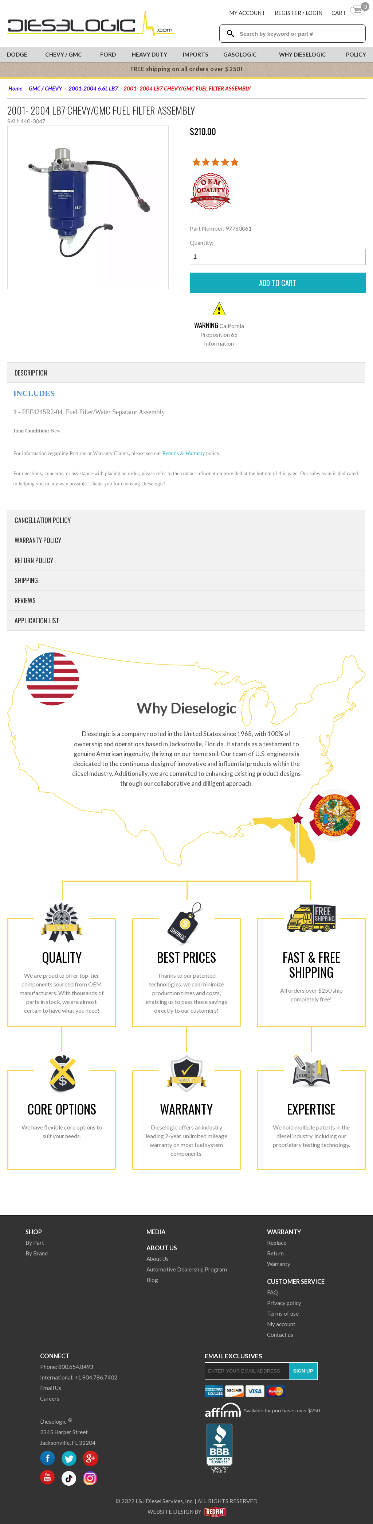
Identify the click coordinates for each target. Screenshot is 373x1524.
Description (31, 372)
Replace (276, 1242)
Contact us (280, 1334)
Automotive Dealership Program (186, 1269)
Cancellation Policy (43, 520)
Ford (108, 54)
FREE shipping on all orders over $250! (186, 69)
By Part (34, 1242)
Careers (49, 1398)
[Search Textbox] (299, 33)
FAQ (272, 1292)
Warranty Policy (38, 540)
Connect (54, 1355)
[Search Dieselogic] (230, 33)
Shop (33, 1231)
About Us (161, 1247)
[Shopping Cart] (348, 12)
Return (275, 1253)
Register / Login (298, 12)
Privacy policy (284, 1303)
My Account (247, 12)
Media (156, 1231)
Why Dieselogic (302, 54)
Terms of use (283, 1313)
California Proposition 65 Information (219, 334)
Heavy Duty (149, 54)
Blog (152, 1280)
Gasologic (240, 54)
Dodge (17, 54)
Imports (195, 54)
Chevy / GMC (63, 54)
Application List (37, 620)
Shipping (26, 580)
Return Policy (34, 560)
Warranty (284, 1231)
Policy (356, 54)
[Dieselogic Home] (90, 23)
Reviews (25, 600)
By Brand (36, 1253)
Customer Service (296, 1281)
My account (281, 1324)
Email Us (50, 1388)
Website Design (170, 1511)
